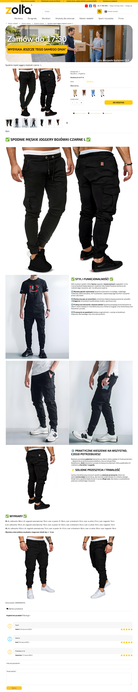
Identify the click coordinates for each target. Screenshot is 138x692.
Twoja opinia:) (11, 671)
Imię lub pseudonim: (13, 663)
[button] (67, 123)
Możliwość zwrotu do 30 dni (50, 1)
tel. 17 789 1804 (103, 6)
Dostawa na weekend (110, 1)
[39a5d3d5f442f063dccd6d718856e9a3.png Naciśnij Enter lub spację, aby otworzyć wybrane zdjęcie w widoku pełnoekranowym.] (36, 92)
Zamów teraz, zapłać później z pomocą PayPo (82, 1)
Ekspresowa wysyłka (28, 1)
